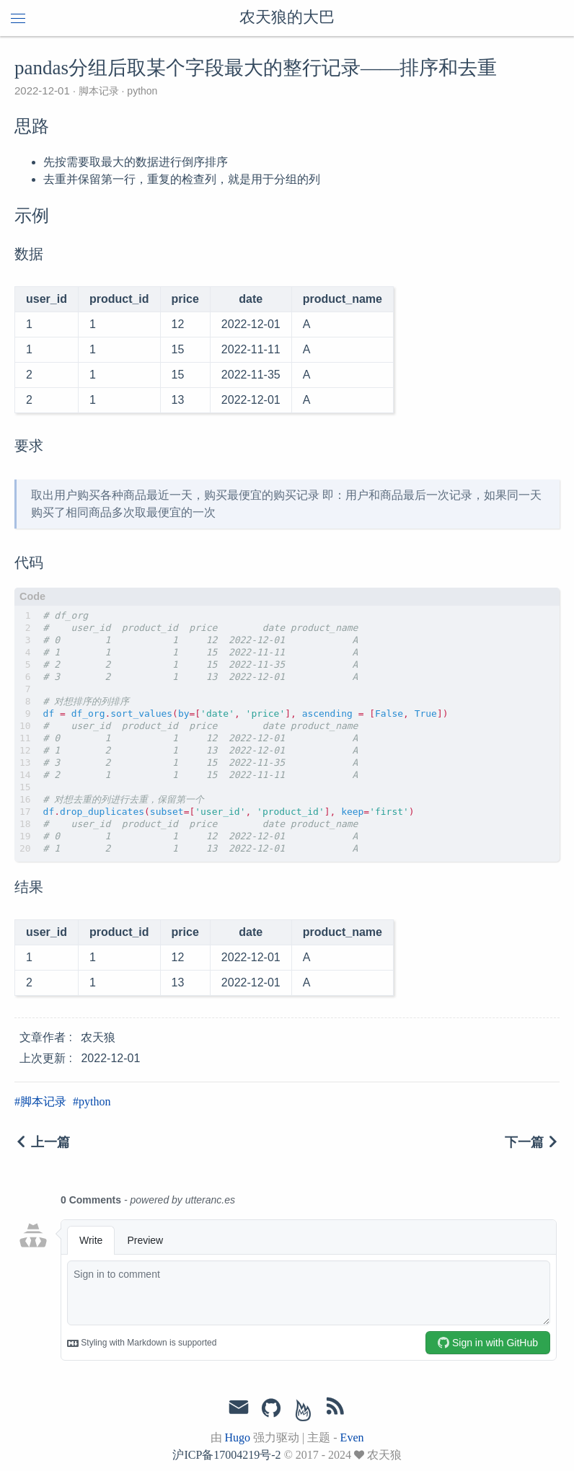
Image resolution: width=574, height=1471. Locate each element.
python (140, 91)
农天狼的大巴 (287, 18)
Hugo (238, 1437)
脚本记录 (99, 91)
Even (352, 1437)
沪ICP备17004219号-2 (226, 1455)
